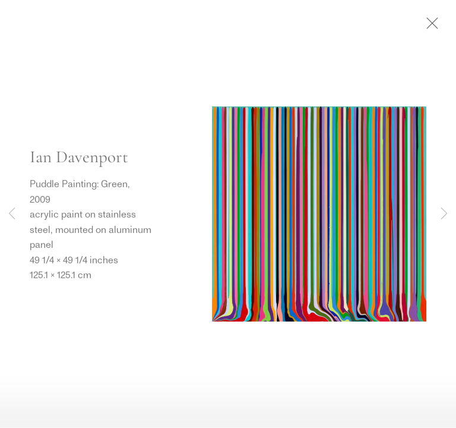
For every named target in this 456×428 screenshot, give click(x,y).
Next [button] (444, 214)
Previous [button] (12, 214)
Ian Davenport (79, 157)
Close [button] (429, 27)
